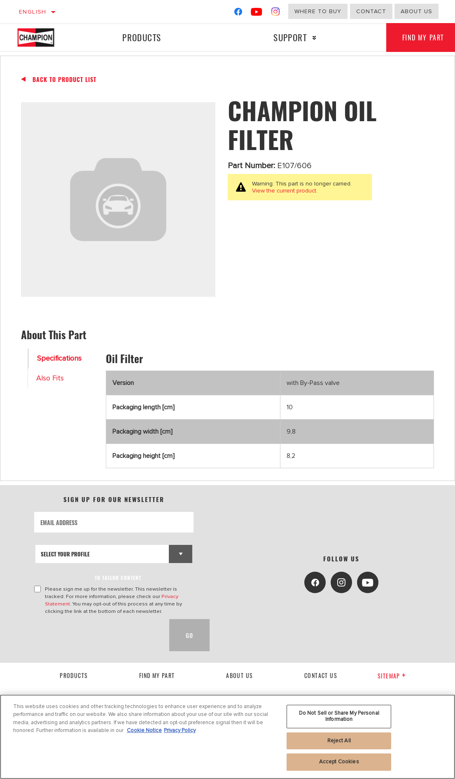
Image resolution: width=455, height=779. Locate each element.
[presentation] (96, 635)
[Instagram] (275, 13)
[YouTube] (257, 13)
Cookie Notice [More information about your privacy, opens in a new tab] (144, 730)
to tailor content (118, 577)
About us (416, 11)
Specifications (59, 358)
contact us (320, 675)
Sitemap (392, 675)
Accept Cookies (339, 761)
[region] (227, 737)
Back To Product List (64, 79)
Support (289, 37)
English (33, 11)
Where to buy (317, 11)
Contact (371, 11)
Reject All (339, 740)
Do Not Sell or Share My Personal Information (339, 716)
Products (141, 37)
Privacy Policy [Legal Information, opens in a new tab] (180, 730)
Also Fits (50, 378)
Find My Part (157, 675)
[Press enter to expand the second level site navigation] (313, 37)
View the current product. (284, 190)
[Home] (41, 37)
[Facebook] (238, 13)
